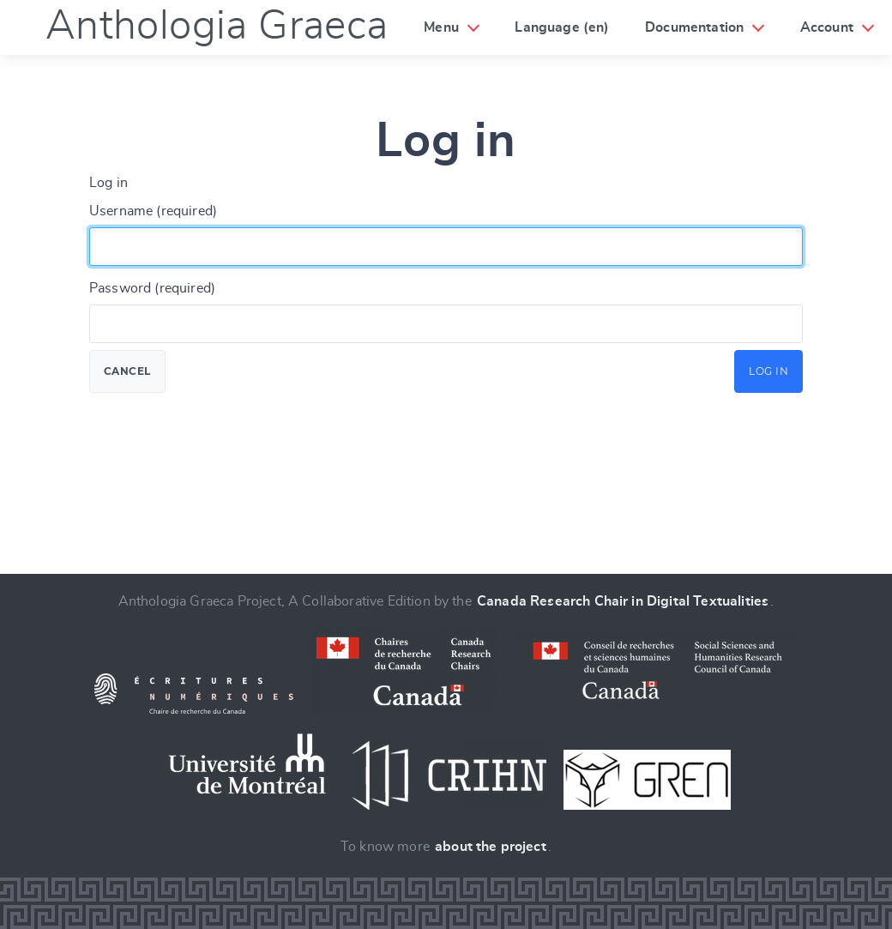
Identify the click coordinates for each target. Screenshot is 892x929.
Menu (441, 27)
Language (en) (562, 27)
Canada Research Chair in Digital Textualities (622, 601)
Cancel (127, 371)
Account (826, 27)
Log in (768, 371)
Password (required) (152, 288)
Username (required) (153, 211)
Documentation (694, 27)
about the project (490, 847)
